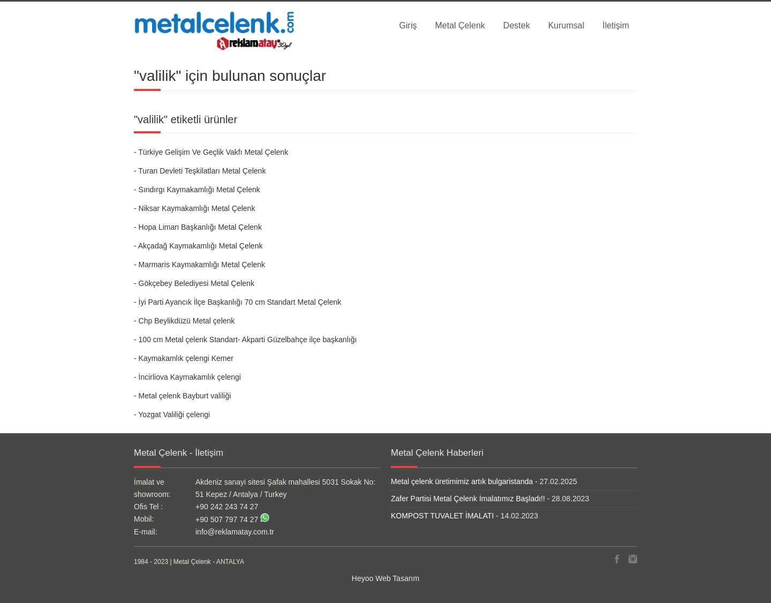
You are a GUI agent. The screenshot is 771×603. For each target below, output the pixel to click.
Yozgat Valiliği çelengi (174, 414)
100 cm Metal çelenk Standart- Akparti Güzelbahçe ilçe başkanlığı (248, 339)
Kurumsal (566, 25)
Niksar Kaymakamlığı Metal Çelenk (197, 208)
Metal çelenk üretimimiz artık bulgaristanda (462, 481)
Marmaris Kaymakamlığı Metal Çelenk (202, 264)
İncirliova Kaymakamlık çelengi (190, 377)
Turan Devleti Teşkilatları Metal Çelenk (202, 171)
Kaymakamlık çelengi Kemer (186, 358)
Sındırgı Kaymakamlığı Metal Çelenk (199, 189)
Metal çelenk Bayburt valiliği (185, 395)
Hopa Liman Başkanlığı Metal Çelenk (200, 227)
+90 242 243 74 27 (226, 506)
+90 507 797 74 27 (226, 519)
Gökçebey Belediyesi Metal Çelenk (196, 283)
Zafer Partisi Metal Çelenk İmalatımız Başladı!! (468, 498)
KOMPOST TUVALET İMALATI (442, 515)
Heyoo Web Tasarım (385, 578)
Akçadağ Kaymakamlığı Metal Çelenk (200, 246)
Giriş (408, 25)
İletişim (615, 25)
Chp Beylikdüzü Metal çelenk (187, 320)
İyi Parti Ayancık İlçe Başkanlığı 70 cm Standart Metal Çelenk (240, 302)
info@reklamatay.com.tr (234, 531)
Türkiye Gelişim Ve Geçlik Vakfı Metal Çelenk (213, 152)
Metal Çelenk (460, 25)
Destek (516, 25)
